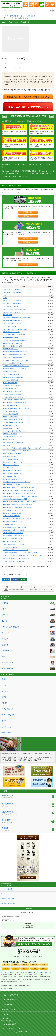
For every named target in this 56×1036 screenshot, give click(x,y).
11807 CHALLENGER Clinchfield (12, 292)
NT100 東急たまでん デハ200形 (12, 385)
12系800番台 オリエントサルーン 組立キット (15, 360)
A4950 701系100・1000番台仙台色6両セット (15, 535)
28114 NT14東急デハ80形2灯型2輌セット (14, 402)
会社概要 (25, 829)
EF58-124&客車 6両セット (10, 456)
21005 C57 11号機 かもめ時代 (12, 363)
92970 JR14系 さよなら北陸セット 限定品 (15, 499)
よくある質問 (25, 821)
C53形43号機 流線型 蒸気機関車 (12, 289)
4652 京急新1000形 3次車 (10, 434)
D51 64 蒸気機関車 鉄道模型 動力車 (13, 422)
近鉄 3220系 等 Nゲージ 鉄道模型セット (14, 442)
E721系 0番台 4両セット (10, 524)
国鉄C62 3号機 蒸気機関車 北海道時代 (13, 377)
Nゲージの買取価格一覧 (28, 16)
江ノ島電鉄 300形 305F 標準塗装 (12, 394)
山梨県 (44, 968)
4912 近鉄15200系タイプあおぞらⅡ (13, 428)
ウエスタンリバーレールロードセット (13, 312)
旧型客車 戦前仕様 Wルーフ (10, 405)
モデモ (4, 721)
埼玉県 (15, 964)
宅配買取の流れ (28, 238)
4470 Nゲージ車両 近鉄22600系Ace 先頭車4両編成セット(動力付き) (22, 448)
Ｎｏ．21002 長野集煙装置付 (11, 380)
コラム (3, 894)
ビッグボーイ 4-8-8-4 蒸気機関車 (12, 303)
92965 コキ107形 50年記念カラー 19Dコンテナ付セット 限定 (20, 496)
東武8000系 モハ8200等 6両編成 (12, 513)
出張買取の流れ (28, 212)
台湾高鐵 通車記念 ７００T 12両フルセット (16, 561)
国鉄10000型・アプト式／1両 (11, 332)
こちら (40, 972)
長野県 (34, 968)
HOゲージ (5, 609)
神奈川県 (34, 964)
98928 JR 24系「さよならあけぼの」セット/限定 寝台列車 (19, 493)
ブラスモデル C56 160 (9, 326)
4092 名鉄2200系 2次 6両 (10, 425)
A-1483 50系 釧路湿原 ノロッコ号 (12, 521)
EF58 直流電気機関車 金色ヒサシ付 (13, 459)
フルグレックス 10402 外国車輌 (12, 300)
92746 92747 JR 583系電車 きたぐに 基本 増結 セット (18, 490)
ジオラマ (5, 639)
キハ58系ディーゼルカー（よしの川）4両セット (16, 482)
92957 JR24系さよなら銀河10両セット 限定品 (16, 485)
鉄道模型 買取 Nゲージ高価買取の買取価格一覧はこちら (28, 97)
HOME (6, 16)
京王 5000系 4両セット (10, 468)
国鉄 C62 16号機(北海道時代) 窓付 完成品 (14, 354)
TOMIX (4, 703)
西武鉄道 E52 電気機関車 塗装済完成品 (14, 340)
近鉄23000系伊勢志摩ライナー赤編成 (13, 530)
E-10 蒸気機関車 (7, 315)
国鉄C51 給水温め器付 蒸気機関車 (12, 346)
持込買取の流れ (28, 264)
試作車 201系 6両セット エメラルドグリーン (16, 558)
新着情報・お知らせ (7, 898)
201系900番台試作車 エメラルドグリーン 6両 (15, 550)
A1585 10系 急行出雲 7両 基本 (11, 516)
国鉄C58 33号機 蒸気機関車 (10, 337)
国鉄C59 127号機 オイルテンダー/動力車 (14, 368)
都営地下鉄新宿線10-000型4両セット (13, 470)
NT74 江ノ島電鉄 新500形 (10, 411)
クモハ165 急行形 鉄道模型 (10, 414)
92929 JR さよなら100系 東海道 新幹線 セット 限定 (17, 507)
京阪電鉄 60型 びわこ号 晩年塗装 (12, 391)
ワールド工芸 (6, 727)
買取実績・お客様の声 (8, 903)
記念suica (5, 651)
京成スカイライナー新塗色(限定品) (12, 462)
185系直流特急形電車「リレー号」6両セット (15, 544)
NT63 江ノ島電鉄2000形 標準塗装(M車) (14, 397)
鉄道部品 (5, 603)
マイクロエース (7, 709)
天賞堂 (4, 679)
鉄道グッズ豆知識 (6, 889)
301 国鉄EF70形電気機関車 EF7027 (13, 538)
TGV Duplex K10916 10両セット (12, 547)
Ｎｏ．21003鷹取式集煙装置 (11, 374)
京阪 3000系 (6, 445)
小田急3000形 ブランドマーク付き (12, 436)
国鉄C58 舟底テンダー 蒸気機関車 (12, 343)
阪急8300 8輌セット (8, 439)
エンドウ (5, 691)
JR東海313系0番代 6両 (9, 388)
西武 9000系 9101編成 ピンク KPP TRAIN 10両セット (18, 450)
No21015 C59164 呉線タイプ (11, 371)
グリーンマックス (8, 715)
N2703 (5, 298)
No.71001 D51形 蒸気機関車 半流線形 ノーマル (16, 366)
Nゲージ (5, 615)
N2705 (5, 295)
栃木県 (15, 968)
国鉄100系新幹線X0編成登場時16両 (13, 533)
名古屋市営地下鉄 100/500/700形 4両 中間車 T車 (16, 317)
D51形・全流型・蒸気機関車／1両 (12, 357)
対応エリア (28, 216)
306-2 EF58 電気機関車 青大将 (11, 541)
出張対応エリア (25, 797)
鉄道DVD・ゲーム (8, 663)
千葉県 (25, 964)
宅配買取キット (28, 242)
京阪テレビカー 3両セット (11, 465)
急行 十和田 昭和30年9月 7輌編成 (12, 320)
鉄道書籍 (5, 645)
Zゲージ (5, 621)
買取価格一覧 (15, 16)
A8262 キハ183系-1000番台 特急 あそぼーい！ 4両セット (19, 518)
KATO (4, 697)
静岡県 (44, 964)
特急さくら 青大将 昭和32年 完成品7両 (14, 309)
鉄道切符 (5, 657)
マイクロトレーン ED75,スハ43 (12, 323)
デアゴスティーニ (8, 668)
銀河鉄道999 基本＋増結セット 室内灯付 (14, 527)
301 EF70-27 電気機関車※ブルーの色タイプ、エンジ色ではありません (23, 555)
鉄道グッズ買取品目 (5, 597)
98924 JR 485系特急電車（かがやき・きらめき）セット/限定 (20, 501)
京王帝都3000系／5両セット (11, 476)
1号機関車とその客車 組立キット (12, 419)
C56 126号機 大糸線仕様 (10, 306)
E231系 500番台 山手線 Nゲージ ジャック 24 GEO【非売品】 (20, 552)
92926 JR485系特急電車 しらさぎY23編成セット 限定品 (18, 487)
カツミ (4, 685)
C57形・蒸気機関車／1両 (10, 383)
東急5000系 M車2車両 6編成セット (12, 453)
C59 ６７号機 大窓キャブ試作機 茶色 (14, 334)
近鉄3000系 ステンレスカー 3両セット (13, 473)
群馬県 (25, 968)
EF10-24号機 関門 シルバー (10, 349)
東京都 (6, 964)
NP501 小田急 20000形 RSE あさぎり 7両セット (16, 408)
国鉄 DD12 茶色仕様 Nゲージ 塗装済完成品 (15, 329)
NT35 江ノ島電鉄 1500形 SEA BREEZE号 (14, 400)
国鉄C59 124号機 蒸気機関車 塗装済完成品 (15, 351)
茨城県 (6, 968)
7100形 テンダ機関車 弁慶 (10, 417)
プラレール (6, 633)
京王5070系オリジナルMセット (11, 479)
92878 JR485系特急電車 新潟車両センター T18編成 (17, 504)
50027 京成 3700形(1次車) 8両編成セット (14, 431)
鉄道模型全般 (6, 733)
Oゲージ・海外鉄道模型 (10, 627)
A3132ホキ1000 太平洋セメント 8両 (13, 510)
